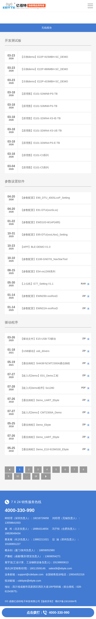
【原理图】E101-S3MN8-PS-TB (39, 106)
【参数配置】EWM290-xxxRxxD (39, 296)
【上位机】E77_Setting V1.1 (37, 283)
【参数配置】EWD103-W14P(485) (40, 222)
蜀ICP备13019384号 (66, 601)
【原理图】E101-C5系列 (35, 167)
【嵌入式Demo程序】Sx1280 (37, 387)
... (37, 476)
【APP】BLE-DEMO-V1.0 (35, 246)
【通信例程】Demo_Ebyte (36, 424)
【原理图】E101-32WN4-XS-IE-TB (41, 118)
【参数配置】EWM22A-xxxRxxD (39, 308)
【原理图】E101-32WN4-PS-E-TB (40, 142)
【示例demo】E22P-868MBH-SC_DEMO (44, 69)
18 (47, 476)
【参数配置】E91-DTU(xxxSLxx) (39, 210)
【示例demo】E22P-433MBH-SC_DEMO (44, 81)
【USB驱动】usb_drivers (35, 351)
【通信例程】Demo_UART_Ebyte (40, 400)
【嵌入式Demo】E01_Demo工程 (39, 375)
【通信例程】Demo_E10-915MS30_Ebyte (45, 449)
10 (28, 476)
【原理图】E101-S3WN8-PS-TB (39, 93)
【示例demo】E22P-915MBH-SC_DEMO (44, 56)
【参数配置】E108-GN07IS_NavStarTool (44, 259)
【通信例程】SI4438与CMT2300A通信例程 (45, 363)
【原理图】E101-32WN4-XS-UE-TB (41, 130)
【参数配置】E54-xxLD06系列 (38, 271)
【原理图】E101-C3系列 (35, 155)
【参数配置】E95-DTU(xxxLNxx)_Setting (44, 234)
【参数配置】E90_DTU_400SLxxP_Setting (45, 197)
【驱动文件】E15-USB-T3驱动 (38, 338)
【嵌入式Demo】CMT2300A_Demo (41, 412)
